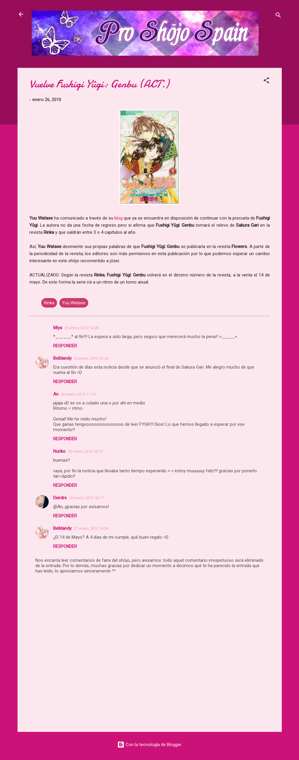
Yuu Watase (74, 302)
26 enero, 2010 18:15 (85, 451)
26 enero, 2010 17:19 (78, 394)
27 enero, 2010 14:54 (91, 528)
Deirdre (60, 497)
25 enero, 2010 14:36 (81, 328)
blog (118, 218)
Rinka (49, 302)
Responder (65, 345)
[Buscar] (278, 16)
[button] (266, 81)
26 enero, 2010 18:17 (86, 498)
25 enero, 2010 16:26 (91, 358)
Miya (57, 327)
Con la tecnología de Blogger (149, 744)
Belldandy (62, 358)
